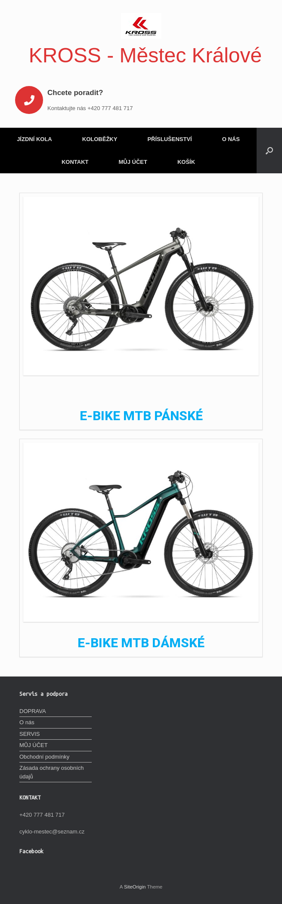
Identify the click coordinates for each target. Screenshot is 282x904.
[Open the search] (269, 150)
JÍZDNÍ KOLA (34, 139)
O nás (26, 722)
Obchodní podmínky (44, 756)
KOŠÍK (186, 162)
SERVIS (29, 734)
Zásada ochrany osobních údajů (51, 772)
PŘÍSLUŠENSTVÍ (169, 139)
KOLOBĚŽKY (100, 139)
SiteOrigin (135, 886)
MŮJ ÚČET (132, 162)
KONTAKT (75, 162)
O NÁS (231, 139)
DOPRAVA (32, 711)
